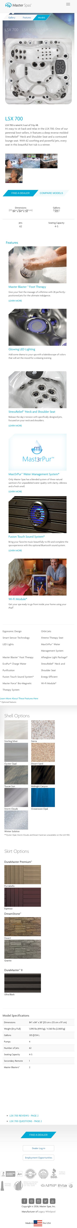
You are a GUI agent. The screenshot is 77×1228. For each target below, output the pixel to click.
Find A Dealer (38, 1134)
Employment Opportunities (38, 1157)
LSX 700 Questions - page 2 (26, 1121)
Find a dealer (20, 193)
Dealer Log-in (38, 1148)
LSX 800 (28, 29)
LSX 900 (45, 29)
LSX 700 (11, 29)
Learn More (15, 300)
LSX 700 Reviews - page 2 (24, 1115)
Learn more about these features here (19, 698)
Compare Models (51, 193)
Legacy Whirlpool (46, 1211)
